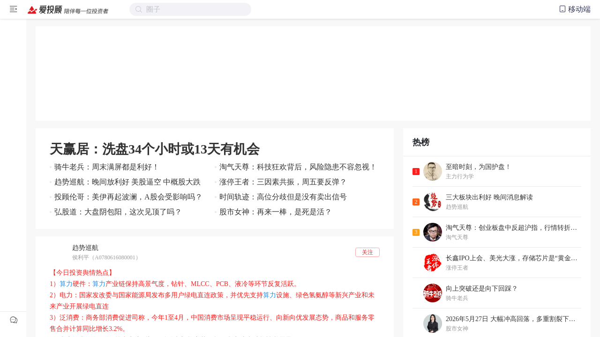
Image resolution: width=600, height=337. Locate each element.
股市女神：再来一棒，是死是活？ (275, 212)
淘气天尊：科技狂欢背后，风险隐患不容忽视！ (298, 167)
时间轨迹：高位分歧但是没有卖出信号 (283, 197)
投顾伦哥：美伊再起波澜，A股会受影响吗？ (128, 197)
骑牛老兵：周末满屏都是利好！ (106, 167)
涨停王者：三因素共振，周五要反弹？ (283, 182)
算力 (66, 283)
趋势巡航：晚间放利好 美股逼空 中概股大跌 (127, 182)
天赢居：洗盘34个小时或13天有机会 (155, 149)
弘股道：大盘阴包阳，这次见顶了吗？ (118, 212)
